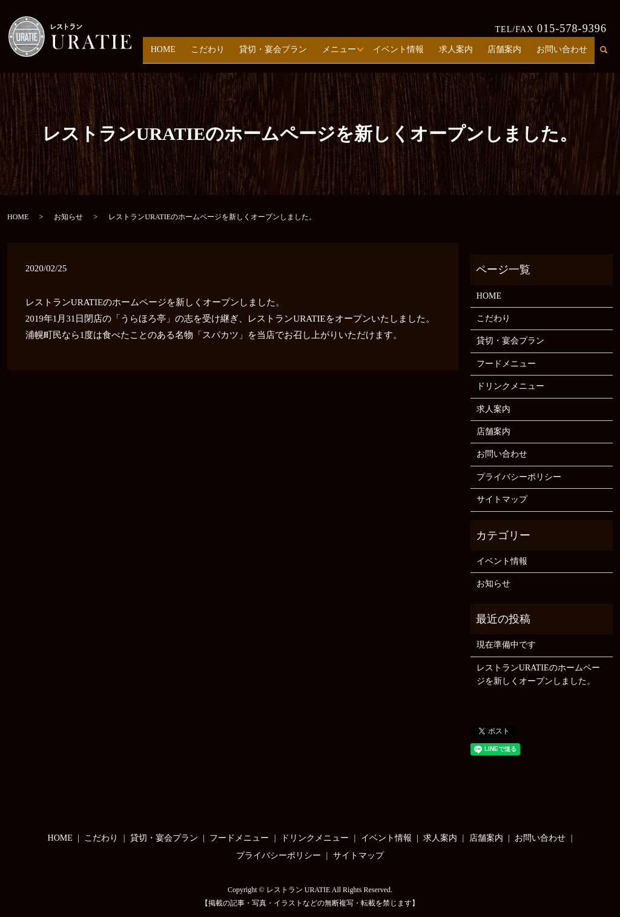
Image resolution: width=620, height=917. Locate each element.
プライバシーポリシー (519, 477)
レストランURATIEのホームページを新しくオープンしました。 (538, 674)
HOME (188, 53)
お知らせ (68, 217)
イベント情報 (411, 53)
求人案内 (466, 53)
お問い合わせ (563, 53)
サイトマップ (502, 499)
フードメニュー (506, 363)
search (610, 54)
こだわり (228, 53)
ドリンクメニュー (510, 386)
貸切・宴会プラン (290, 53)
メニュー (352, 53)
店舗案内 (510, 53)
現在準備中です (506, 644)
